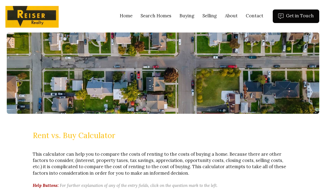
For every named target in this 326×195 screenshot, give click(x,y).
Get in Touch (298, 18)
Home (126, 16)
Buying (186, 16)
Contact (254, 16)
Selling (209, 16)
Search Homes (156, 16)
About (231, 16)
